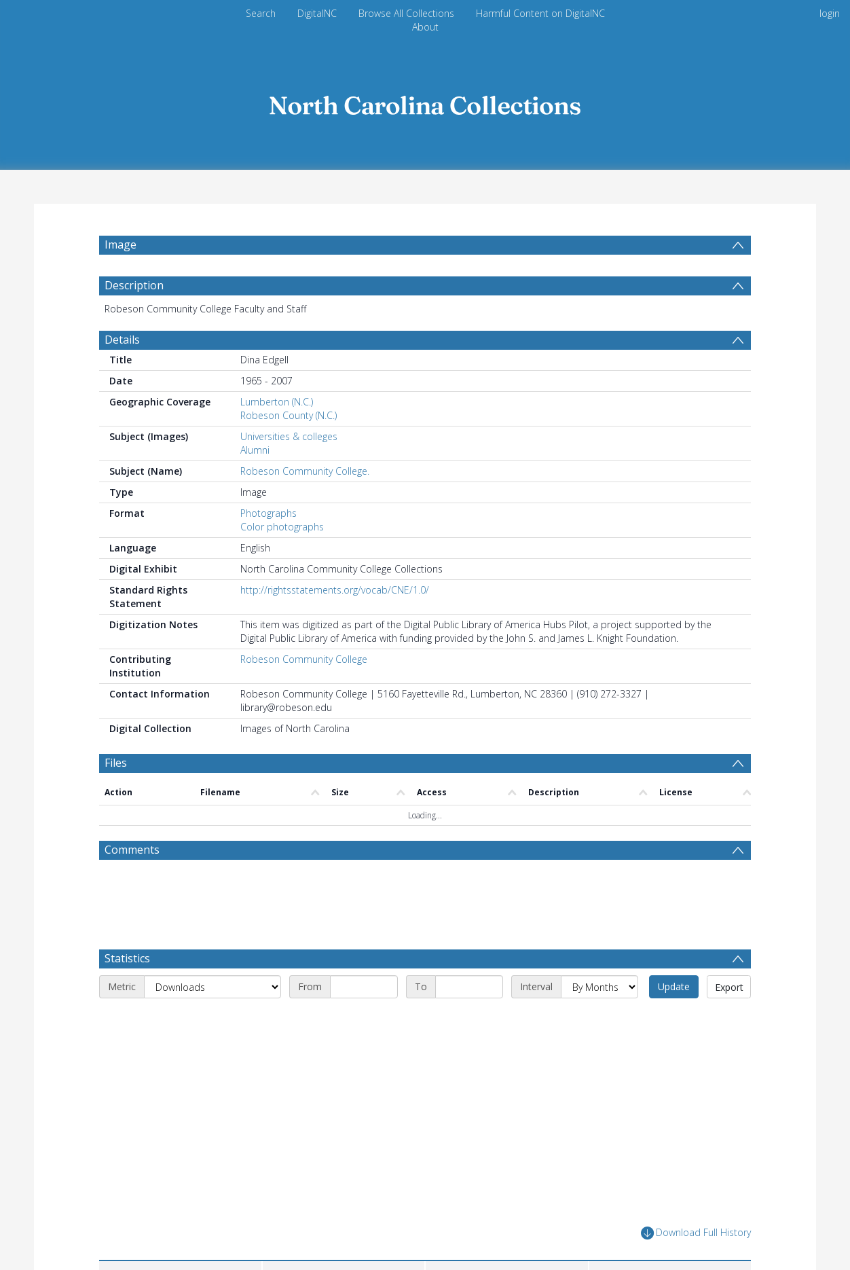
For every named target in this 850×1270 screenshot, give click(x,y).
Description (134, 317)
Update (674, 1019)
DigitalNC (317, 13)
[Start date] (364, 1019)
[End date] (469, 1019)
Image (120, 244)
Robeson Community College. (304, 503)
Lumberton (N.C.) (276, 434)
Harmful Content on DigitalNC (540, 13)
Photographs (268, 545)
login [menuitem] (829, 13)
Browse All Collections (406, 13)
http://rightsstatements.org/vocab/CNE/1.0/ (334, 622)
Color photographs (282, 559)
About (425, 26)
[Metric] (212, 1019)
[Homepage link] (425, 101)
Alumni (255, 482)
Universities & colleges (288, 468)
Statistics (127, 990)
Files (116, 795)
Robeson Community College (303, 691)
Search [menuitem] (261, 13)
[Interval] (599, 1019)
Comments (132, 882)
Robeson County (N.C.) (288, 447)
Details (122, 372)
